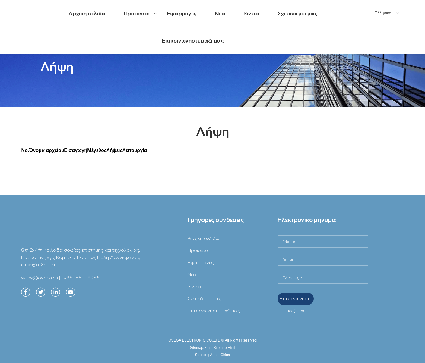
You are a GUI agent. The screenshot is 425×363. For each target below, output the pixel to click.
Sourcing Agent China (212, 355)
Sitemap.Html (224, 348)
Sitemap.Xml (200, 348)
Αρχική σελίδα (87, 14)
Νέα (220, 14)
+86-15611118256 (81, 277)
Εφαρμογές (182, 14)
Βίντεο (251, 14)
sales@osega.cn (39, 277)
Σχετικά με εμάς (297, 14)
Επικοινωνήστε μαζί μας (193, 41)
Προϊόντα (140, 19)
